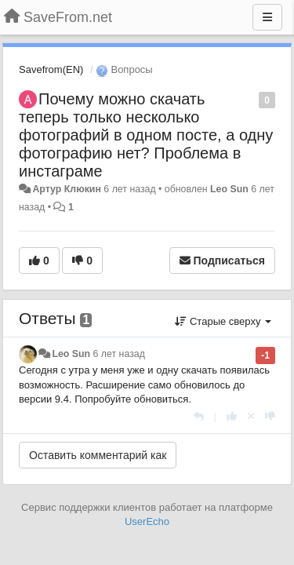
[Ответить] (199, 416)
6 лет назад (119, 353)
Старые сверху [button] (223, 321)
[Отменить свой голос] (251, 416)
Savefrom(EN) (51, 69)
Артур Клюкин (66, 189)
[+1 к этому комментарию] (232, 416)
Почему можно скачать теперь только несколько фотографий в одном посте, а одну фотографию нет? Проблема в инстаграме (146, 135)
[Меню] (267, 17)
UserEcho (147, 521)
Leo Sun (229, 189)
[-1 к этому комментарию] (270, 416)
